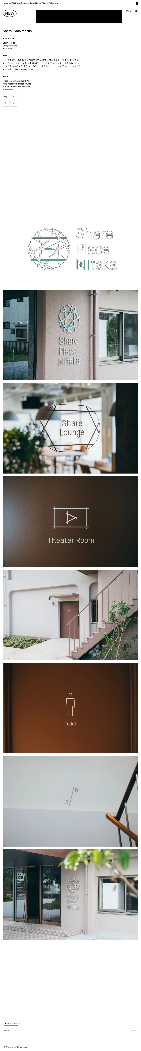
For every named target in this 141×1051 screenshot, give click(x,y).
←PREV (6, 1031)
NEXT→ (134, 1031)
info (128, 11)
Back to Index (11, 1023)
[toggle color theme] (137, 3)
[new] (10, 13)
